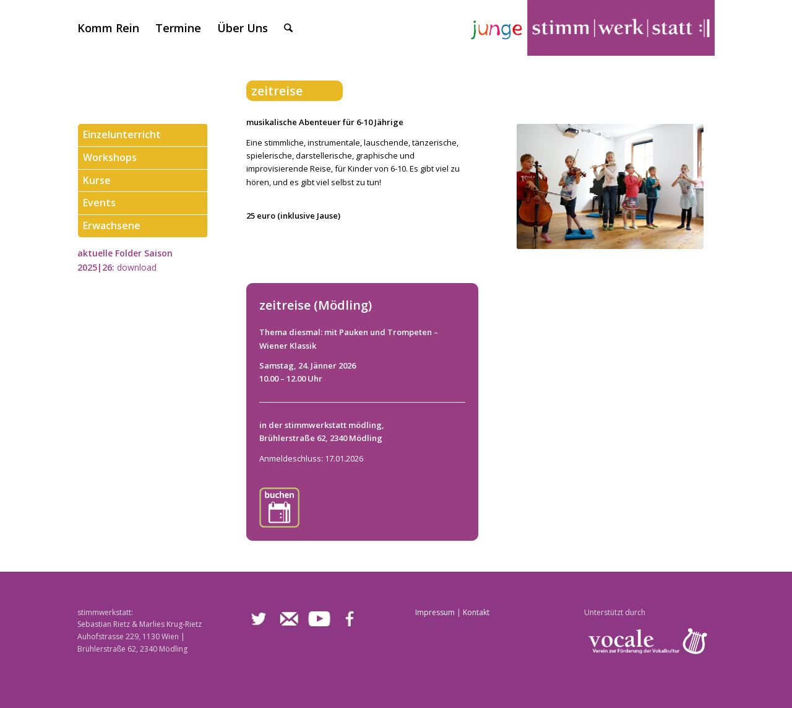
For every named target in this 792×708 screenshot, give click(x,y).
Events (99, 203)
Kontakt (476, 612)
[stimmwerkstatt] (591, 28)
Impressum (435, 612)
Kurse (97, 181)
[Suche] (288, 28)
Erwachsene (111, 226)
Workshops (110, 158)
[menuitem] (108, 28)
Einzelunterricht (122, 135)
